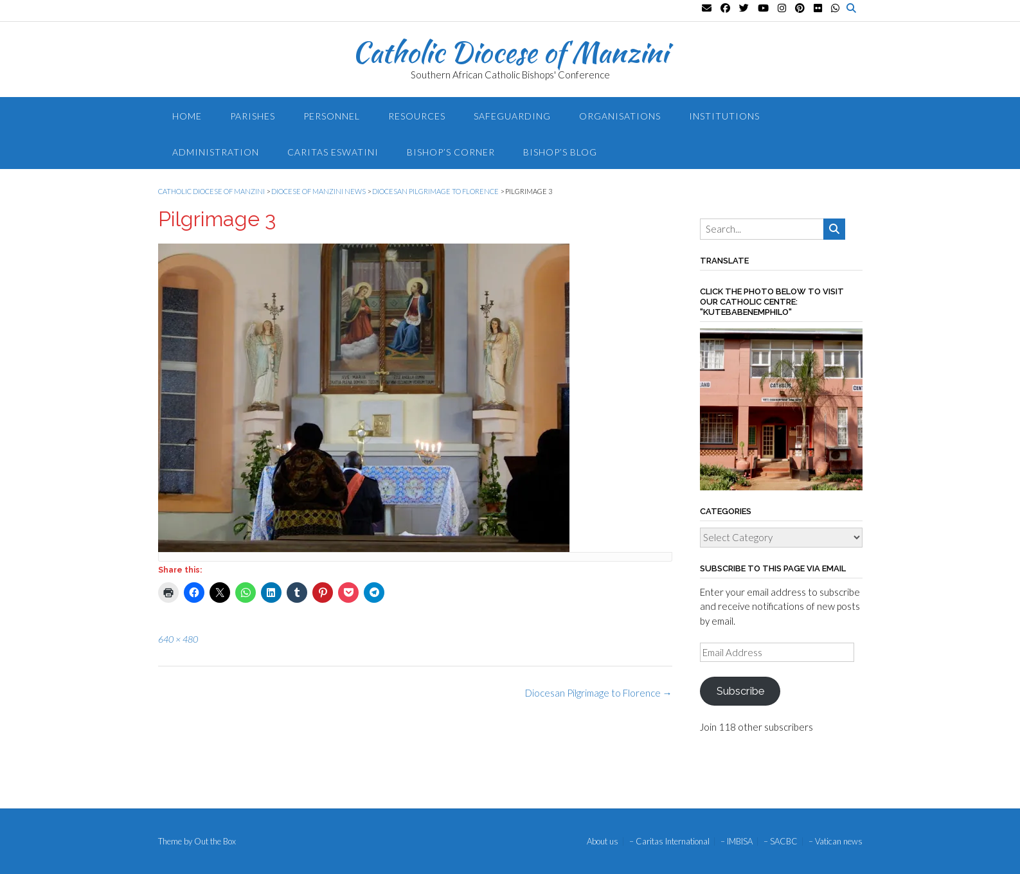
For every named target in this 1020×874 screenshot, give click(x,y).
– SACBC (781, 841)
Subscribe (740, 690)
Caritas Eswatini (333, 152)
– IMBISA (736, 841)
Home (187, 116)
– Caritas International (669, 841)
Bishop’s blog (560, 152)
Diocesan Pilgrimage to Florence (598, 693)
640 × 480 (178, 639)
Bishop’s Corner (451, 152)
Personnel (331, 116)
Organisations (620, 116)
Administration (215, 152)
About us (602, 841)
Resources (416, 116)
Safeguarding (512, 116)
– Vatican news (836, 841)
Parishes (252, 116)
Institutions (724, 116)
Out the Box (215, 841)
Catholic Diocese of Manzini (510, 52)
